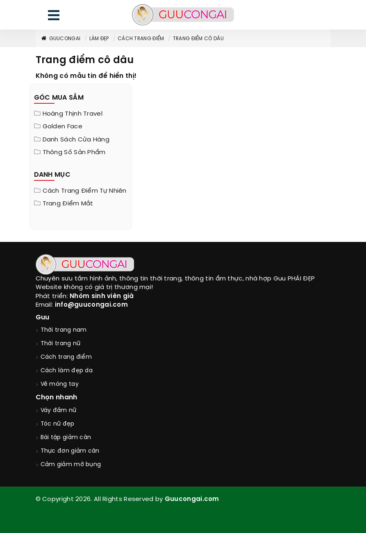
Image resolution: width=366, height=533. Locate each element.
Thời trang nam (64, 330)
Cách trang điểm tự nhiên (85, 191)
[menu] (53, 17)
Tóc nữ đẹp (58, 424)
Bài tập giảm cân (66, 438)
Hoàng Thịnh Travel (72, 114)
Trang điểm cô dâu (198, 38)
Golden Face (62, 126)
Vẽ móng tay (60, 384)
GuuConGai (61, 38)
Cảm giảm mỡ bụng (71, 465)
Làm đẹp (99, 38)
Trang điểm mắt (68, 203)
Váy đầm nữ (59, 411)
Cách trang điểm (141, 38)
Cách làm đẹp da (67, 371)
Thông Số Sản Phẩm (74, 152)
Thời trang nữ (61, 344)
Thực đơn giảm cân (70, 451)
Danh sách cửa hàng (76, 140)
